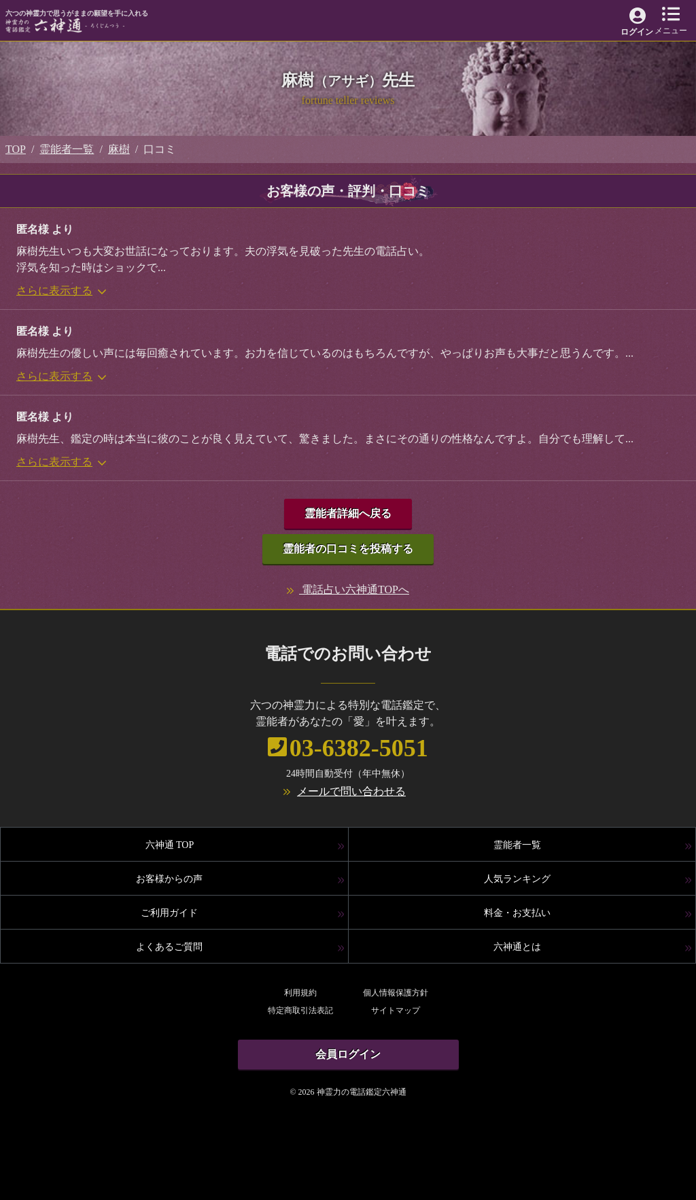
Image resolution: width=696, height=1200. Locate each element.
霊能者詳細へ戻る (348, 513)
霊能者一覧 (66, 149)
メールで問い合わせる (351, 791)
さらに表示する (61, 290)
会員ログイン (348, 1054)
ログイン (637, 32)
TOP (15, 149)
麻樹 (119, 149)
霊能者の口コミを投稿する (348, 548)
